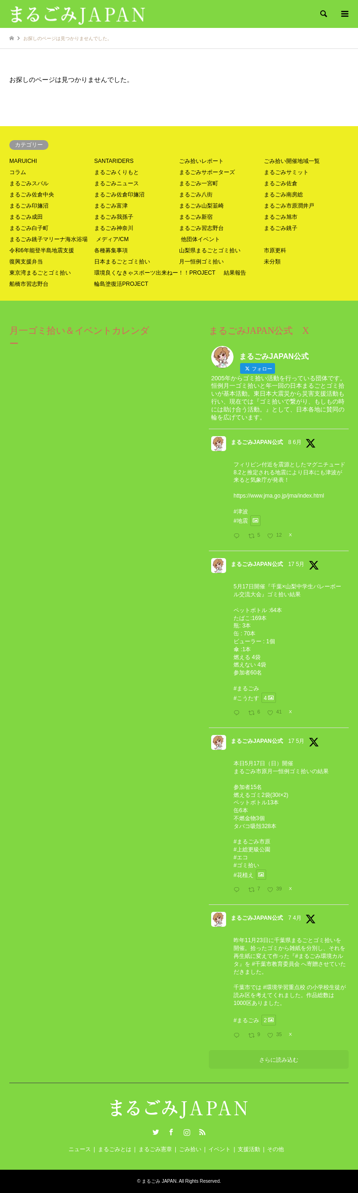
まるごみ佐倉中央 (31, 194)
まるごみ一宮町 (198, 183)
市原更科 (275, 250)
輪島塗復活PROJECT (121, 284)
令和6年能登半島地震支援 (41, 250)
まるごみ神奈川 (113, 228)
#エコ (241, 857)
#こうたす (246, 697)
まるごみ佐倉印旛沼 (119, 194)
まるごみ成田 (26, 217)
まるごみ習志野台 (201, 228)
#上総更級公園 (252, 849)
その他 (275, 1149)
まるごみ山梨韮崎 (201, 205)
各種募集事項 (111, 250)
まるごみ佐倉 (280, 183)
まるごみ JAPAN (159, 1181)
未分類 (272, 261)
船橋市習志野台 (28, 284)
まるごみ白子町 (28, 228)
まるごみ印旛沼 (28, 205)
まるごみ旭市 (280, 217)
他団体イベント (200, 239)
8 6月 (295, 442)
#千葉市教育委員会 (276, 964)
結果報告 (235, 273)
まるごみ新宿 (196, 217)
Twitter (155, 1132)
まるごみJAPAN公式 (257, 442)
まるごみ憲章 (155, 1149)
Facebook (171, 1132)
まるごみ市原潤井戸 (289, 205)
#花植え (244, 874)
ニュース (80, 1149)
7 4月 (295, 918)
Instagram (187, 1132)
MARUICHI (23, 161)
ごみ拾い (190, 1149)
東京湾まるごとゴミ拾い (40, 273)
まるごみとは (114, 1149)
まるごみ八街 (196, 194)
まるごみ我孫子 (113, 217)
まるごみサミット (286, 172)
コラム (17, 172)
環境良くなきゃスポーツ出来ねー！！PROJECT (154, 273)
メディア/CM (112, 239)
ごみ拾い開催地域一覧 (292, 161)
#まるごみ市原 (252, 841)
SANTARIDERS (113, 161)
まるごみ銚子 (280, 228)
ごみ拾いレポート (201, 161)
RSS (202, 1132)
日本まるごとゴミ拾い (122, 261)
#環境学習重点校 (284, 987)
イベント (219, 1149)
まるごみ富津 (111, 205)
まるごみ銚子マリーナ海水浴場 (48, 239)
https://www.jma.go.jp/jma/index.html (279, 495)
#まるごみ (246, 688)
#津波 (241, 511)
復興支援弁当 (26, 261)
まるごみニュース (116, 183)
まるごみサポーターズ (207, 172)
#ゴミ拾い (246, 865)
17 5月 (296, 564)
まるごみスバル (28, 183)
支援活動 (249, 1149)
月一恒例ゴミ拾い (201, 261)
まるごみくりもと (116, 172)
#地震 (241, 521)
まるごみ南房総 (283, 194)
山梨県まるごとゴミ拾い (210, 250)
